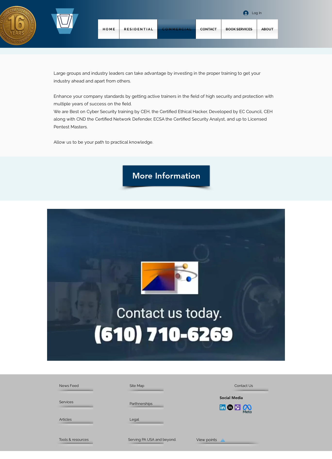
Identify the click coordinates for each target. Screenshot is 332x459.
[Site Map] (148, 385)
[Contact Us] (253, 385)
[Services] (73, 402)
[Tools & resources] (77, 439)
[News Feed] (77, 385)
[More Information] (166, 175)
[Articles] (77, 419)
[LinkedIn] (222, 407)
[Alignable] (238, 407)
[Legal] (148, 419)
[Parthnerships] (147, 403)
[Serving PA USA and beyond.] (156, 439)
